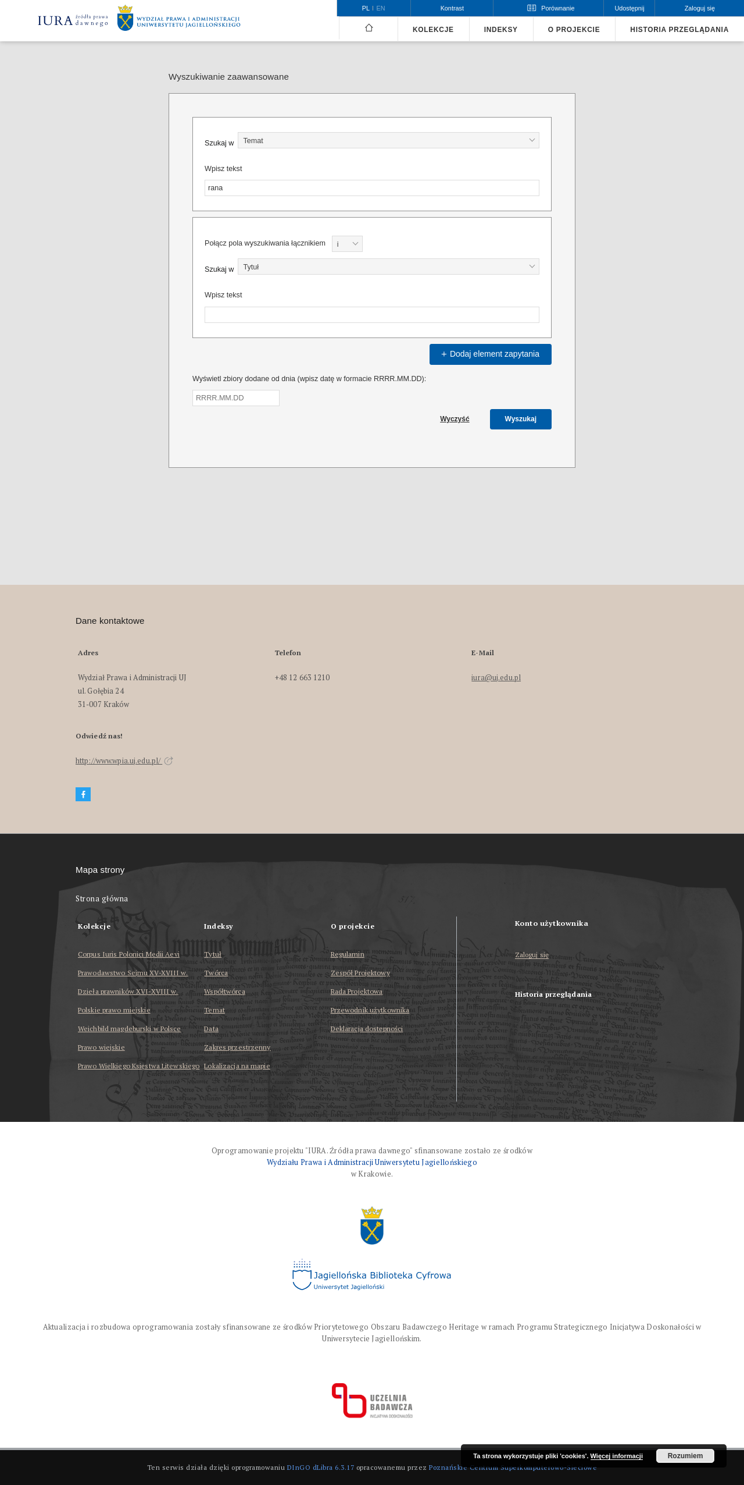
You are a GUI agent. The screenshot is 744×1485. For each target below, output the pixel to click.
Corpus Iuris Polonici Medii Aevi (129, 954)
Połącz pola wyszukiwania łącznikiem (265, 243)
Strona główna (102, 899)
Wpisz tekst (223, 169)
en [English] (381, 8)
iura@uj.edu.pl (496, 678)
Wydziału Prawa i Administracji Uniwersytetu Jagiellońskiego (372, 1162)
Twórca (216, 972)
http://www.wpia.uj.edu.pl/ (124, 761)
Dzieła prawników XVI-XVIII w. (128, 991)
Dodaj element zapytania (488, 353)
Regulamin (347, 954)
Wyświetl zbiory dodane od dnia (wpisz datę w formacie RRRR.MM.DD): (309, 379)
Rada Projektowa (357, 991)
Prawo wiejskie (101, 1047)
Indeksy (501, 30)
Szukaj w (219, 143)
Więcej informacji (617, 1455)
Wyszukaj (520, 419)
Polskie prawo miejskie (114, 1010)
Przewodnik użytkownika (370, 1010)
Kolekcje (433, 30)
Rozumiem (685, 1456)
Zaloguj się (532, 955)
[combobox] (388, 140)
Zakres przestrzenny (237, 1047)
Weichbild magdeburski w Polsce (129, 1028)
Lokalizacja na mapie (237, 1065)
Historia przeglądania (679, 30)
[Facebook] (83, 795)
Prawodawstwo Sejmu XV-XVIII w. (133, 972)
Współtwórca (224, 991)
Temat (214, 1010)
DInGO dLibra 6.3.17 (321, 1467)
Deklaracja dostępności (367, 1028)
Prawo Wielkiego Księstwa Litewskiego (138, 1065)
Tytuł (212, 954)
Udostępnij (629, 8)
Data (211, 1028)
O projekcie (574, 30)
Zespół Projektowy (360, 972)
